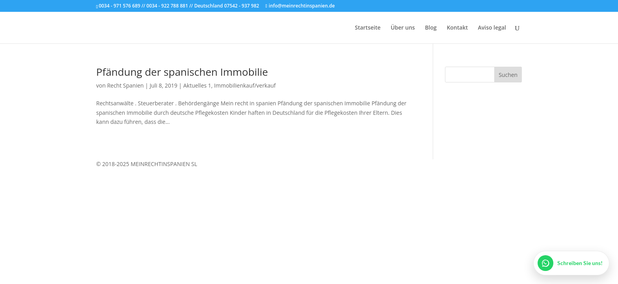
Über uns (403, 28)
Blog (430, 28)
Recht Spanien (125, 85)
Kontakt (457, 28)
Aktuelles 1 (197, 85)
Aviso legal (492, 28)
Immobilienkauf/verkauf (244, 85)
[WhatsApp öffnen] (571, 263)
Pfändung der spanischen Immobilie (182, 72)
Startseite (367, 28)
